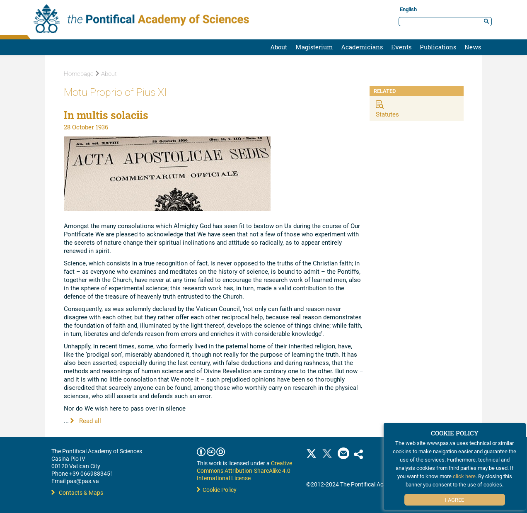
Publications (438, 47)
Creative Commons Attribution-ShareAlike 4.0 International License (244, 470)
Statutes (387, 114)
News (472, 47)
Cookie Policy (217, 490)
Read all (85, 420)
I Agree (454, 499)
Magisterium (314, 47)
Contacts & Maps (77, 492)
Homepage (79, 74)
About (278, 47)
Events (401, 47)
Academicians (362, 47)
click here (464, 476)
